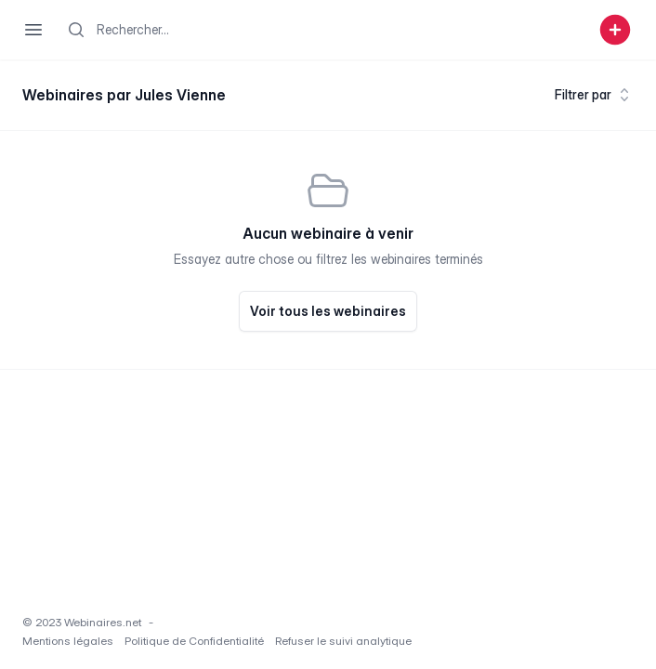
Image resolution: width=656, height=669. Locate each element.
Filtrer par (594, 94)
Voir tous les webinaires (328, 311)
